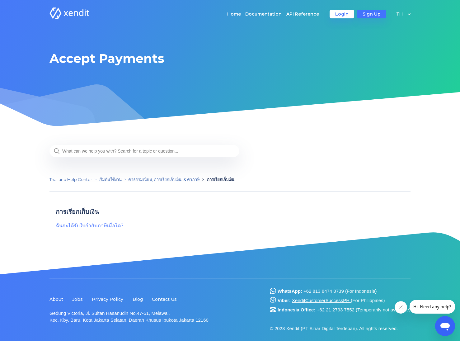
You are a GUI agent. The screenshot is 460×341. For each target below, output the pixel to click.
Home (234, 14)
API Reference (302, 14)
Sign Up (372, 14)
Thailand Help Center (70, 179)
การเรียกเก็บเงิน (220, 179)
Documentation (263, 14)
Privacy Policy (107, 299)
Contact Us (164, 299)
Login (342, 14)
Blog (138, 299)
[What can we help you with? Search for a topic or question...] (144, 151)
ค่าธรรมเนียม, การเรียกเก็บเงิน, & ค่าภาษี (164, 179)
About (56, 299)
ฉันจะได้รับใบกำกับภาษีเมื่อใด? (90, 226)
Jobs (77, 299)
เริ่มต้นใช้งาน (110, 179)
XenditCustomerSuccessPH (321, 300)
